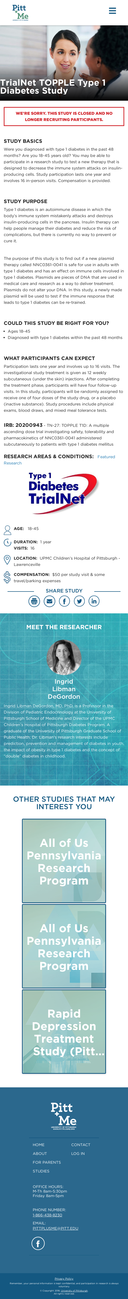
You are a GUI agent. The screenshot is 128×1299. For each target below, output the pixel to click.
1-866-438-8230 (47, 1215)
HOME (38, 1145)
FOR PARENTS (47, 1162)
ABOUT (40, 1153)
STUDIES (41, 1171)
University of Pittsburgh (74, 1290)
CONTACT (80, 1145)
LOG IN (78, 1153)
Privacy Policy (64, 1278)
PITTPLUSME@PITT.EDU (55, 1228)
